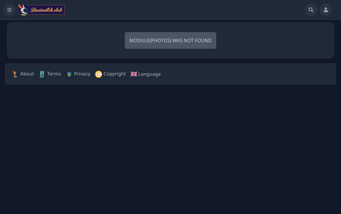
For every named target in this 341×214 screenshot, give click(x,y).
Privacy (78, 74)
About (23, 74)
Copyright (110, 74)
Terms (50, 74)
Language (146, 74)
